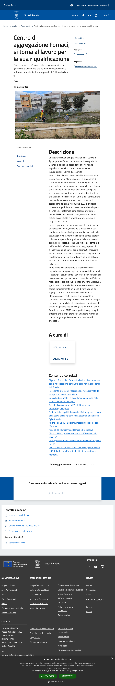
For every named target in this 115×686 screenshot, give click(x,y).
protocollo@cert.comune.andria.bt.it (18, 655)
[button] (57, 681)
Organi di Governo (9, 585)
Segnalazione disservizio (40, 633)
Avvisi (88, 594)
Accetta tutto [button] (47, 676)
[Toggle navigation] (5, 14)
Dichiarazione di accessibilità (70, 650)
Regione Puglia (10, 5)
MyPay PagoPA (8, 645)
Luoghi (89, 606)
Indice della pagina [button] (24, 148)
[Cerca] (109, 15)
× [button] (112, 658)
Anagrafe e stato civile (39, 585)
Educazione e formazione (68, 585)
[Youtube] (88, 15)
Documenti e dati (9, 612)
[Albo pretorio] (81, 5)
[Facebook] (82, 15)
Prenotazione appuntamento (42, 628)
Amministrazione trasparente (65, 630)
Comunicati (25, 26)
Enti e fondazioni (9, 599)
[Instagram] (94, 15)
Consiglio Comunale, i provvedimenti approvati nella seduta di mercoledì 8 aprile (73, 399)
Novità (14, 26)
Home (5, 26)
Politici (4, 603)
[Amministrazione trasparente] (97, 5)
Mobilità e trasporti (38, 608)
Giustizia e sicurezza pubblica (70, 589)
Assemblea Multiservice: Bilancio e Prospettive (71, 430)
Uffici (4, 594)
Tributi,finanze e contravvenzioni (65, 596)
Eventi (89, 611)
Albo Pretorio (63, 636)
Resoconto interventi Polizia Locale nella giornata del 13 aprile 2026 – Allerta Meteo (74, 392)
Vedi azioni (80, 43)
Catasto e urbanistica (39, 603)
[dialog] (57, 671)
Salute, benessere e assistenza (66, 608)
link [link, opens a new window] (81, 671)
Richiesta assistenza (38, 642)
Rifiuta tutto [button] (68, 676)
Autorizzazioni (64, 615)
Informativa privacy (66, 641)
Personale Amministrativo (13, 608)
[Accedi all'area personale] (71, 5)
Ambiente (62, 602)
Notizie (89, 585)
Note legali (62, 645)
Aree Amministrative (10, 589)
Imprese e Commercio (39, 599)
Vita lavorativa (36, 594)
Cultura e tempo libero (39, 589)
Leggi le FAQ (35, 637)
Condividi (80, 38)
